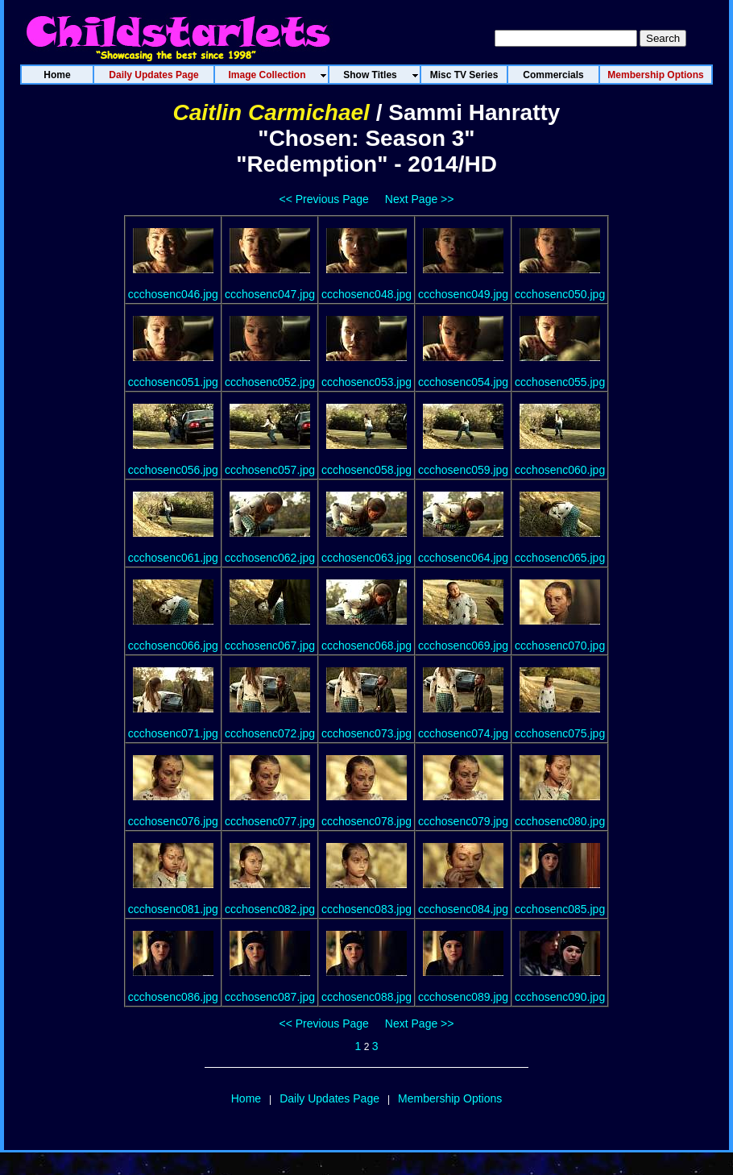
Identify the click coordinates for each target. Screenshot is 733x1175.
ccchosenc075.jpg (560, 733)
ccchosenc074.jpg (463, 733)
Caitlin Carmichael (271, 112)
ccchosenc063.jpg (366, 557)
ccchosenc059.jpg (463, 469)
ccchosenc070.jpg (560, 645)
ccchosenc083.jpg (366, 909)
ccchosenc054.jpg (463, 382)
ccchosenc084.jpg (463, 909)
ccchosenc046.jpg (173, 294)
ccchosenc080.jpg (560, 821)
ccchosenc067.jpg (270, 645)
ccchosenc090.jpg (560, 996)
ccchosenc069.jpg (463, 645)
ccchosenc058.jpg (366, 469)
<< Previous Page (324, 199)
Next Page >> (419, 199)
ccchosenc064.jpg (463, 557)
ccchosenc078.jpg (366, 821)
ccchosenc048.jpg (366, 294)
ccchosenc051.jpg (173, 382)
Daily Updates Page (329, 1098)
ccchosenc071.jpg (173, 733)
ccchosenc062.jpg (270, 557)
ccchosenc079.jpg (463, 821)
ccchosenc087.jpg (270, 996)
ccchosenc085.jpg (560, 909)
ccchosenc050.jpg (560, 294)
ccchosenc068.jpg (366, 645)
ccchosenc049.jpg (463, 294)
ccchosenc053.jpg (366, 382)
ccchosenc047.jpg (270, 294)
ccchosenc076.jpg (173, 821)
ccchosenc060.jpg (560, 469)
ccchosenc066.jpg (173, 645)
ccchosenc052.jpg (270, 382)
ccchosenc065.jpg (560, 557)
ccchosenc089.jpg (463, 996)
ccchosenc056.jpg (173, 469)
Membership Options (450, 1098)
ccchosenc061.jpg (173, 557)
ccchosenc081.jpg (173, 909)
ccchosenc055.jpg (560, 382)
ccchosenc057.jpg (270, 469)
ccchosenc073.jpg (366, 733)
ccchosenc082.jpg (270, 909)
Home (246, 1098)
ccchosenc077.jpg (270, 821)
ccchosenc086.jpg (173, 996)
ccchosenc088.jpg (366, 996)
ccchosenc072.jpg (270, 733)
